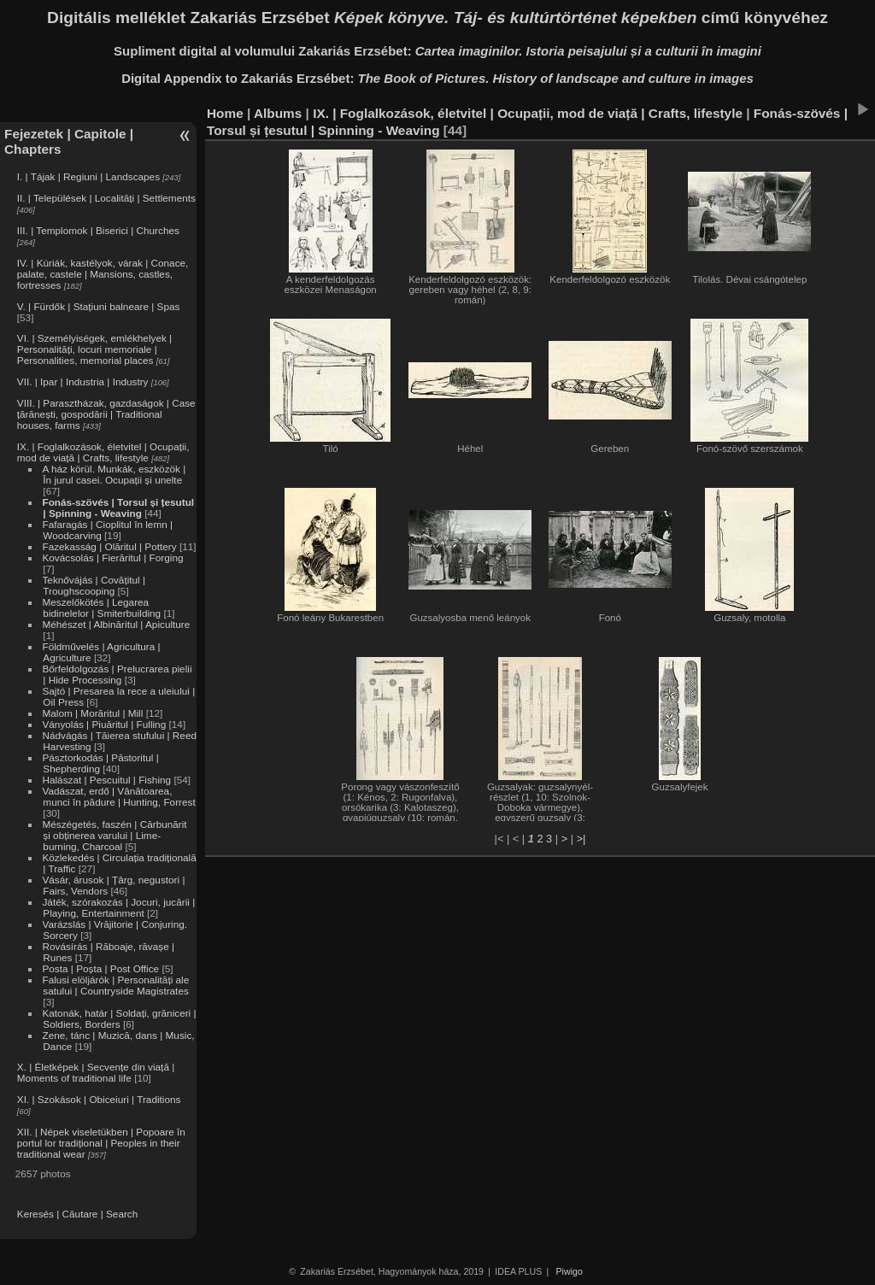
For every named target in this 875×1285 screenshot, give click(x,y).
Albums (278, 113)
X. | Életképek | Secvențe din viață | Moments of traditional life (95, 1072)
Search (122, 1213)
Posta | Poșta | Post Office (100, 968)
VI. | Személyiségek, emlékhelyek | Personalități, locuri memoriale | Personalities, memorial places (94, 349)
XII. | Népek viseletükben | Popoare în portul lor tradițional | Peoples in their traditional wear (101, 1142)
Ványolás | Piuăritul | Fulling (104, 724)
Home (225, 113)
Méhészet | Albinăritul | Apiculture (116, 624)
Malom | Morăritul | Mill (92, 713)
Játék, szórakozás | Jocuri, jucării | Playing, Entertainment (118, 907)
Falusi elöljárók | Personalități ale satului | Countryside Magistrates (115, 985)
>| (581, 838)
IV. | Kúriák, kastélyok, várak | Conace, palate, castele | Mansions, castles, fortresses (103, 273)
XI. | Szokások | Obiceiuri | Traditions (99, 1099)
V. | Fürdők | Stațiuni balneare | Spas (98, 306)
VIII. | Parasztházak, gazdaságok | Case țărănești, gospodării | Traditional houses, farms (106, 414)
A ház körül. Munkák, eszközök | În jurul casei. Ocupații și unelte (113, 474)
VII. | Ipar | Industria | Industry (83, 381)
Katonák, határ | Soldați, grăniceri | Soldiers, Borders (119, 1018)
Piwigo (569, 1271)
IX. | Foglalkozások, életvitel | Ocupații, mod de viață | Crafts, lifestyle (103, 452)
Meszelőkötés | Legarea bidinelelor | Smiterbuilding (101, 607)
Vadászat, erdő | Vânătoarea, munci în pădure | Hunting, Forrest (118, 796)
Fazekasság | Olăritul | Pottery (109, 546)
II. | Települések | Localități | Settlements (106, 197)
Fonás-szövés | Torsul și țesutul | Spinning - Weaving (118, 507)
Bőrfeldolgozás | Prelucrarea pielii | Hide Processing (116, 674)
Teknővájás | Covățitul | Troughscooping (93, 585)
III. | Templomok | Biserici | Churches (98, 230)
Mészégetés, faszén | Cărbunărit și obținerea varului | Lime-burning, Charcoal (114, 835)
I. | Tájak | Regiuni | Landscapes (88, 176)
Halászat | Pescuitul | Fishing (106, 779)
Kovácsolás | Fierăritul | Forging (112, 557)
